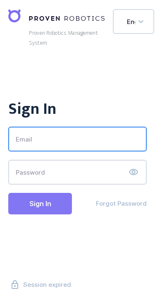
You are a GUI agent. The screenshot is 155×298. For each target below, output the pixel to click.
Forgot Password (121, 203)
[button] (133, 172)
